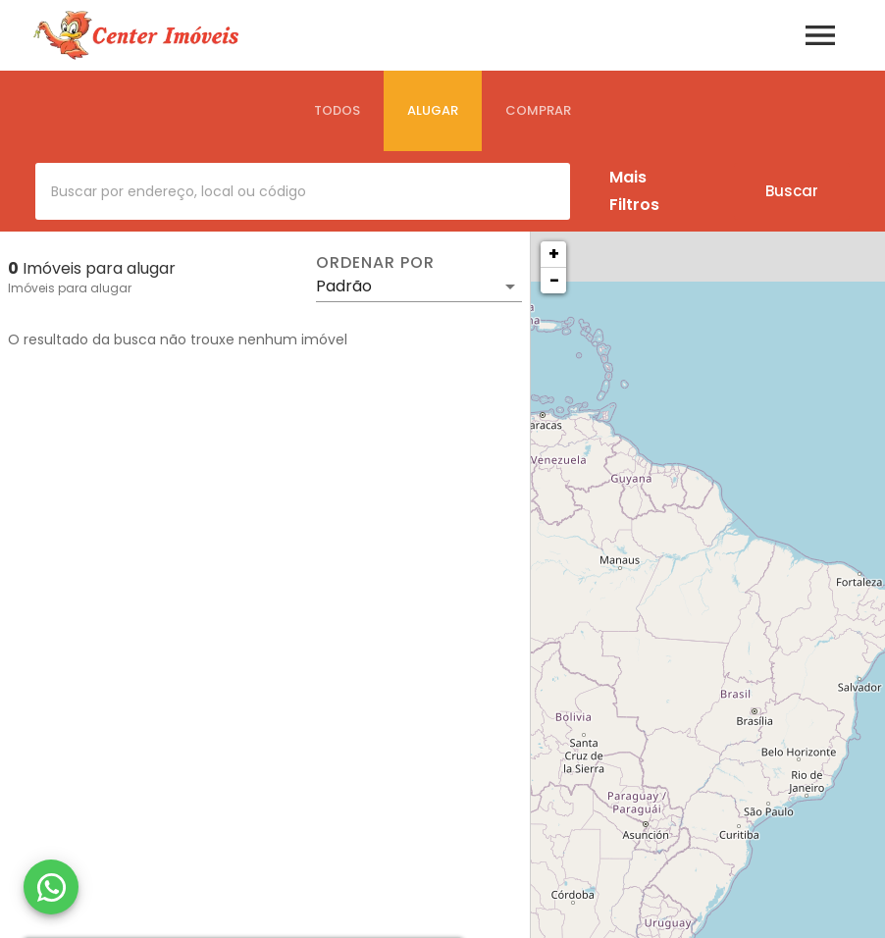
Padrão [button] (344, 286)
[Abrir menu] (820, 35)
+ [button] (553, 253)
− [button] (554, 280)
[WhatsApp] (51, 887)
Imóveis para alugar (69, 288)
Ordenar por (375, 263)
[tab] (337, 111)
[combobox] (302, 191)
